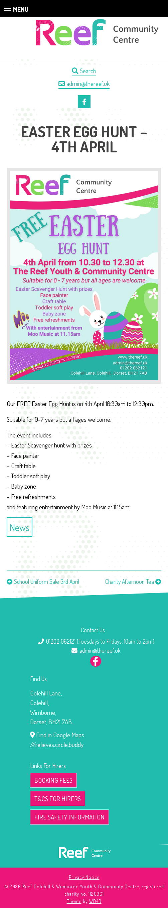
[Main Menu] (7, 8)
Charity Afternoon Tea (129, 581)
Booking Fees (53, 780)
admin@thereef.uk (84, 83)
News (19, 527)
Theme (74, 901)
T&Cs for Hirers (57, 798)
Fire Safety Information (69, 817)
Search (84, 71)
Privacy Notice (84, 877)
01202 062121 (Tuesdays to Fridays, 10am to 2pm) (100, 641)
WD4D (95, 901)
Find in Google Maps (57, 735)
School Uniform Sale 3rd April (46, 581)
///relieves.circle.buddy (56, 744)
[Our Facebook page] (84, 101)
